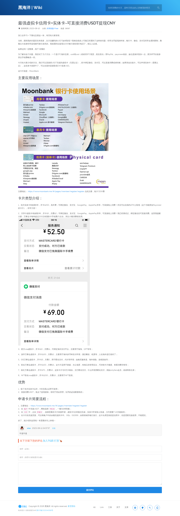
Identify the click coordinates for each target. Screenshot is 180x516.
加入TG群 (48, 440)
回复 (54, 428)
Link (102, 507)
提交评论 (90, 490)
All (94, 507)
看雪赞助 (71, 506)
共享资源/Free (52, 28)
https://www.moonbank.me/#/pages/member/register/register (56, 191)
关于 (118, 507)
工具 (110, 507)
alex (29, 428)
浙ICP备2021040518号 (44, 510)
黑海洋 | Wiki (30, 7)
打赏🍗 (58, 440)
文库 (126, 507)
